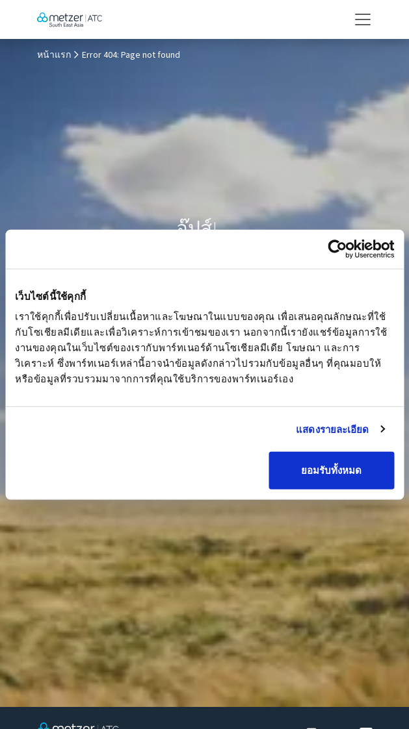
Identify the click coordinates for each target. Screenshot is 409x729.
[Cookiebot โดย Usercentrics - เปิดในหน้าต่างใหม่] (337, 248)
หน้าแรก (54, 55)
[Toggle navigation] (359, 19)
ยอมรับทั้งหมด (331, 470)
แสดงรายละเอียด (332, 428)
